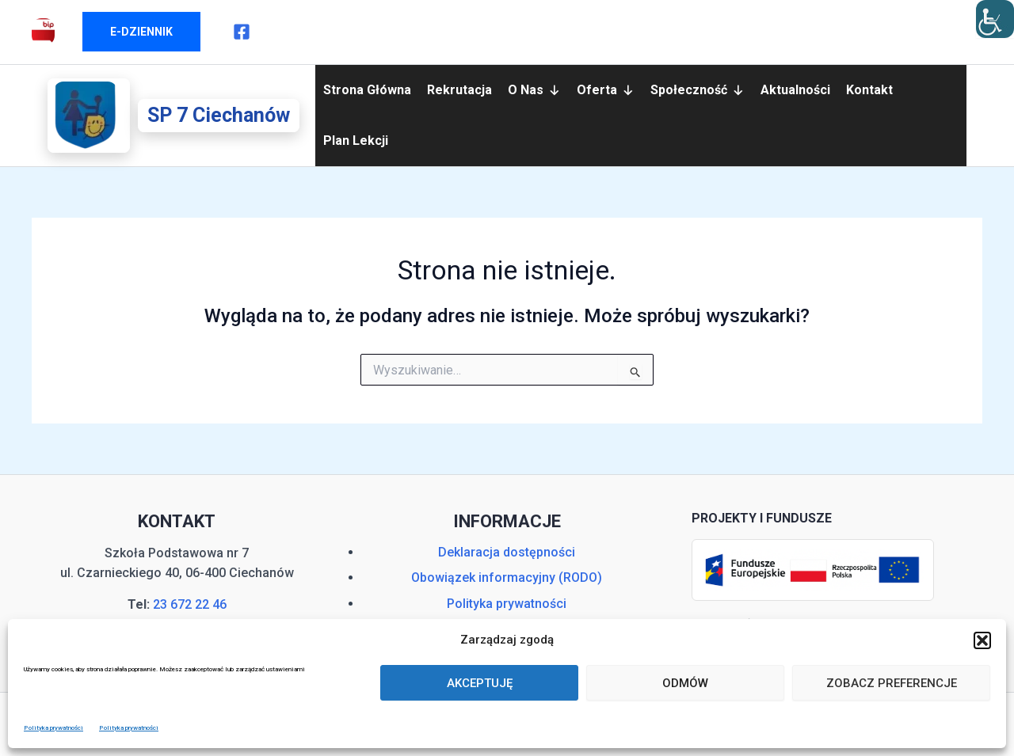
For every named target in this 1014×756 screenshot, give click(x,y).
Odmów (685, 683)
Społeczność (697, 90)
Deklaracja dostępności (506, 552)
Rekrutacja (459, 89)
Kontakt (869, 89)
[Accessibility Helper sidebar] (995, 19)
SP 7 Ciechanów (218, 115)
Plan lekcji (355, 140)
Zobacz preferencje (891, 683)
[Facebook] (241, 31)
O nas (534, 90)
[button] (982, 640)
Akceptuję (480, 683)
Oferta (606, 90)
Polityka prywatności (53, 727)
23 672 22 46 (190, 604)
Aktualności (795, 89)
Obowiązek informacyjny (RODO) (506, 577)
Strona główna (367, 89)
